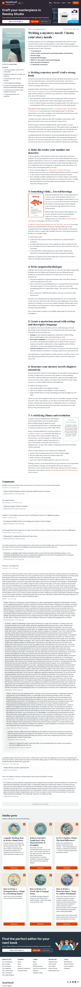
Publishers (67, 968)
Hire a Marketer (6, 968)
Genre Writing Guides (39, 29)
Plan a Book (52, 966)
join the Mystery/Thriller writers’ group (64, 470)
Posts (30, 29)
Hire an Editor (6, 964)
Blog (50, 3)
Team (19, 964)
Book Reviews (68, 962)
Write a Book (52, 964)
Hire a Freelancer (7, 962)
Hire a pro (57, 3)
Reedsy (9, 985)
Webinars (35, 970)
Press (19, 966)
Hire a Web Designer (8, 975)
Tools (69, 3)
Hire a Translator (7, 973)
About (19, 962)
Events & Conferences (39, 968)
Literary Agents (68, 966)
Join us (76, 2)
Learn (63, 3)
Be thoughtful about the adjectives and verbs (61, 339)
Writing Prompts (69, 964)
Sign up (34, 21)
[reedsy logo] (11, 2)
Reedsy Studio (53, 962)
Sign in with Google (16, 21)
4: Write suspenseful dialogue (12, 83)
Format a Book (53, 968)
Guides (35, 964)
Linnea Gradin (13, 64)
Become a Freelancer (24, 968)
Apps (20, 3)
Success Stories (22, 970)
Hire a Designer (6, 966)
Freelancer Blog (37, 973)
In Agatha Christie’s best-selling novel (49, 224)
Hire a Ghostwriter (7, 970)
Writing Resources (54, 970)
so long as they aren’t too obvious (58, 170)
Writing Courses (37, 966)
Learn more (45, 21)
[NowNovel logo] (3, 3)
